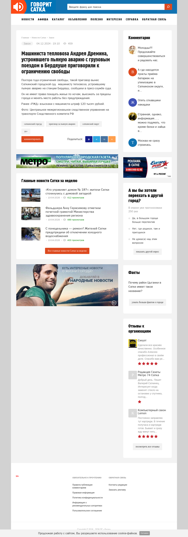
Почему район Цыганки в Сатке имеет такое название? (144, 287)
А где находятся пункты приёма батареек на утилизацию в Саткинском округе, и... (151, 80)
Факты (134, 272)
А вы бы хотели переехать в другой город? (145, 195)
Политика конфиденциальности (87, 497)
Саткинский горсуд (33, 124)
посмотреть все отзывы (147, 446)
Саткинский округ (91, 124)
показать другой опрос (147, 251)
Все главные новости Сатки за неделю (67, 251)
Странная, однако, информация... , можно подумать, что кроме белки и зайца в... (151, 123)
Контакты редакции (118, 485)
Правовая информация (83, 493)
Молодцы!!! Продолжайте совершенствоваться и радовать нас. (151, 54)
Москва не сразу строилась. (149, 142)
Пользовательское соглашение (87, 510)
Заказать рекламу (117, 490)
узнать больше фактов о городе (147, 302)
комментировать (32, 139)
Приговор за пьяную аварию (62, 124)
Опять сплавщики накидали (149, 102)
